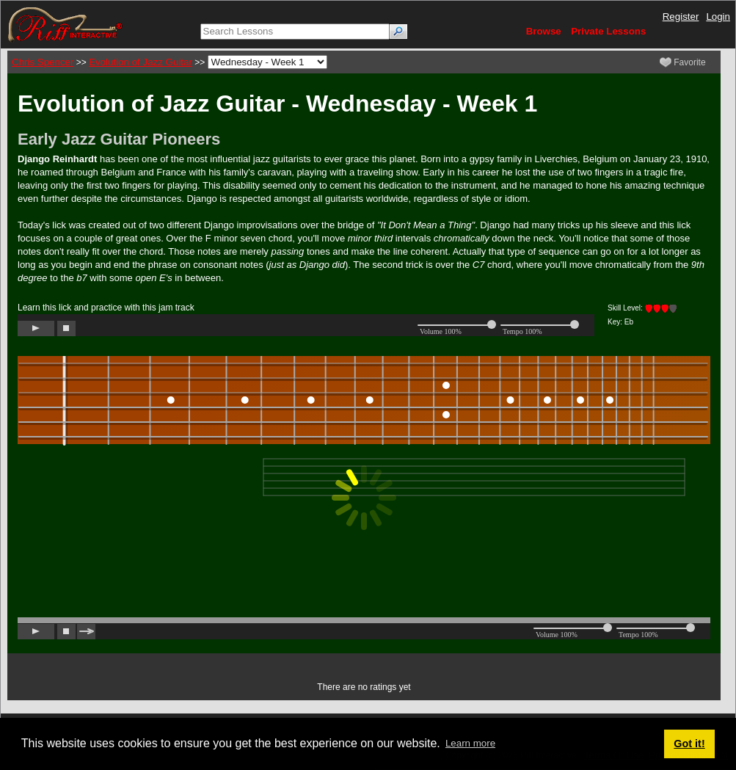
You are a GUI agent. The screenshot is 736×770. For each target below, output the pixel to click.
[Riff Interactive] (65, 23)
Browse (543, 31)
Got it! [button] (689, 743)
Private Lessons (608, 31)
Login (718, 16)
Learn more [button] (470, 743)
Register (681, 16)
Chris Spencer (42, 62)
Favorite (683, 62)
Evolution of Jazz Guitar (140, 62)
